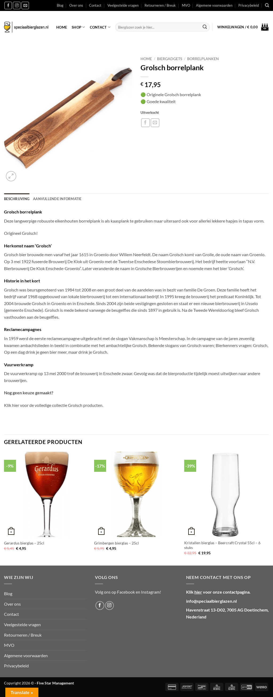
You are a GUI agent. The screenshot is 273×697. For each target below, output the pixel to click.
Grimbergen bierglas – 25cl (116, 543)
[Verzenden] (204, 27)
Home (61, 27)
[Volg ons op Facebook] (8, 5)
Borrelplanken (203, 59)
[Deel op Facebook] (145, 122)
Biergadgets (169, 59)
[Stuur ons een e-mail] (25, 5)
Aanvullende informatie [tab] (57, 199)
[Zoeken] (267, 5)
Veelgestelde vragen (123, 5)
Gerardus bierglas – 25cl (24, 543)
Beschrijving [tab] (16, 199)
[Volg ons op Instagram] (17, 5)
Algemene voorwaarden (214, 5)
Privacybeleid (248, 5)
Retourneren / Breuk (160, 5)
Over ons (76, 5)
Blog (60, 5)
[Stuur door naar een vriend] (155, 122)
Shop (78, 27)
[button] (243, 27)
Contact (95, 5)
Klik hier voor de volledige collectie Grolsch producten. (53, 405)
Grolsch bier (15, 254)
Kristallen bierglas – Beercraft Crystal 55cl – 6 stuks (222, 545)
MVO (186, 5)
